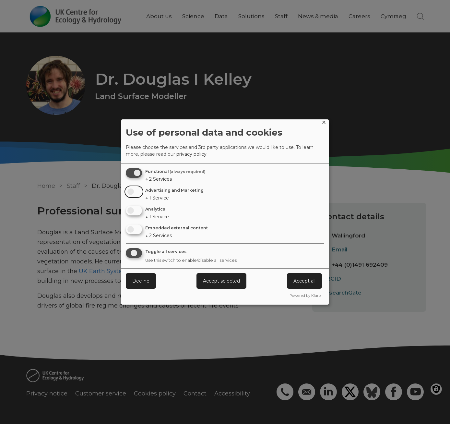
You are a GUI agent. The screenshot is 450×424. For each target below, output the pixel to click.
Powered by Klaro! (306, 295)
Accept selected (221, 281)
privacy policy (191, 154)
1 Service (157, 198)
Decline (140, 281)
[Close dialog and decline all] (324, 123)
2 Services (158, 179)
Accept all (304, 281)
